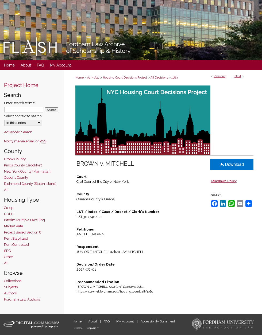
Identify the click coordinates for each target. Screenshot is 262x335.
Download (232, 164)
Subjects (11, 287)
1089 (174, 77)
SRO (7, 251)
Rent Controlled (16, 245)
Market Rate (13, 226)
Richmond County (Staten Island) (30, 184)
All (6, 190)
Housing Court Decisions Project (125, 77)
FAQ (107, 321)
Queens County (16, 178)
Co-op (8, 208)
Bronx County (15, 159)
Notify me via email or (25, 141)
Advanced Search (18, 132)
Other (8, 257)
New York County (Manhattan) (28, 171)
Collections (12, 281)
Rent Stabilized (16, 238)
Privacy (78, 327)
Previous (219, 76)
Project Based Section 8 (22, 232)
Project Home (21, 85)
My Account (125, 321)
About (93, 321)
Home (79, 77)
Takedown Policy (224, 181)
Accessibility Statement (158, 321)
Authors (10, 293)
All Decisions (159, 77)
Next (237, 76)
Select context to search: (23, 116)
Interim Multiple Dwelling (24, 220)
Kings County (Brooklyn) (23, 165)
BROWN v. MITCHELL (105, 163)
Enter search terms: (19, 103)
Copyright (93, 327)
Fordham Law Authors (22, 299)
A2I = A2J (93, 77)
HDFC (8, 214)
